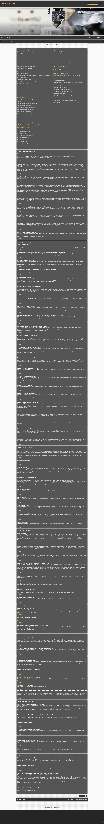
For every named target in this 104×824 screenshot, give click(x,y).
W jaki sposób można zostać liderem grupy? (61, 60)
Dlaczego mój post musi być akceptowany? (25, 122)
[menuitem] (8, 38)
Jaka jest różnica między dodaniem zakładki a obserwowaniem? (64, 100)
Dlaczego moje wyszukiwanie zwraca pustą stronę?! (62, 91)
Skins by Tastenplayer (52, 821)
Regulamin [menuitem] (99, 818)
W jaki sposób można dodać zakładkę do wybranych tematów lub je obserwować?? (68, 102)
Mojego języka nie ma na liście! (23, 83)
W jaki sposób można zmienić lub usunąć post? (26, 101)
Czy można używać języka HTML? (23, 131)
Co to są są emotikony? (21, 133)
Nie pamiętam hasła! (21, 64)
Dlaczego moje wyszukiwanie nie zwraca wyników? (62, 89)
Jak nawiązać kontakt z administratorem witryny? (62, 127)
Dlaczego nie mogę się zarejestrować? (24, 55)
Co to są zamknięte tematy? (22, 143)
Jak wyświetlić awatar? (21, 87)
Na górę (96, 821)
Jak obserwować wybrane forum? (59, 104)
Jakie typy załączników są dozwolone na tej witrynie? (62, 111)
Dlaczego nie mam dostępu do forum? (24, 111)
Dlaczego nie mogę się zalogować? (23, 60)
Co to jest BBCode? (21, 129)
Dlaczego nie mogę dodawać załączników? (25, 113)
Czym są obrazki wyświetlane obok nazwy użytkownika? (27, 85)
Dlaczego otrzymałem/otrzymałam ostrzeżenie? (26, 115)
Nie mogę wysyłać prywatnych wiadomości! (61, 71)
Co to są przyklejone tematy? (22, 141)
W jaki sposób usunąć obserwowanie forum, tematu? (62, 106)
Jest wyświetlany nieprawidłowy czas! (24, 79)
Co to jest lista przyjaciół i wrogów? (59, 80)
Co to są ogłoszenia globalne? (23, 137)
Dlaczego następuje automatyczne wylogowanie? (26, 66)
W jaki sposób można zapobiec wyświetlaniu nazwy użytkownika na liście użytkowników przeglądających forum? (33, 76)
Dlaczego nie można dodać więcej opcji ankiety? (26, 107)
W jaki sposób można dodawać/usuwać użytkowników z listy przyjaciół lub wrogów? (68, 82)
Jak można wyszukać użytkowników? (59, 93)
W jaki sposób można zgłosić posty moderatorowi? (26, 117)
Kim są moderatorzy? (57, 53)
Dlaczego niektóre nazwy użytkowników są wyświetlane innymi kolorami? (66, 62)
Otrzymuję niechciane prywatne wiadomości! (61, 73)
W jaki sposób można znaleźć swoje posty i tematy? (62, 95)
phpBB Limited (53, 759)
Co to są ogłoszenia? (21, 139)
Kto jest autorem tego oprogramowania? (60, 118)
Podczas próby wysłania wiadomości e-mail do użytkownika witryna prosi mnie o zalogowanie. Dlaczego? (32, 93)
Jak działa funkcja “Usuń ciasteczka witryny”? (25, 68)
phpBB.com (50, 281)
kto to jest (54, 776)
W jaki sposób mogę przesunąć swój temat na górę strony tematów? (30, 124)
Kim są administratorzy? (57, 51)
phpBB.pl (38, 281)
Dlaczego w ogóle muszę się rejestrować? (25, 51)
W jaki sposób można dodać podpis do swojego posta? (27, 103)
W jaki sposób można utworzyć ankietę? (24, 105)
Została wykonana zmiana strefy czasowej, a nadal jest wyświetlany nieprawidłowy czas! (33, 81)
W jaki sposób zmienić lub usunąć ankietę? (25, 109)
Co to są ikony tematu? (21, 145)
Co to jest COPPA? (20, 53)
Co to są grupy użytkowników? (58, 55)
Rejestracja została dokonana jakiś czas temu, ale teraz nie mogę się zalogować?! (32, 62)
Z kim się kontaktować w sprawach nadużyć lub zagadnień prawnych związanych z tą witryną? (68, 124)
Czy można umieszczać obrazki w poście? (25, 135)
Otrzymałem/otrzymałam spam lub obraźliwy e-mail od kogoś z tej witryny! (66, 75)
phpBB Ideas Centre (81, 766)
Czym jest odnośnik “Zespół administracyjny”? (61, 66)
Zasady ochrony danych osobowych (9, 818)
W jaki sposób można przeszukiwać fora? (60, 87)
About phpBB (70, 760)
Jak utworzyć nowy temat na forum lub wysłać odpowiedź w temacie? (30, 99)
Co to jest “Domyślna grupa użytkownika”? (60, 64)
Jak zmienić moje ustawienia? (22, 73)
